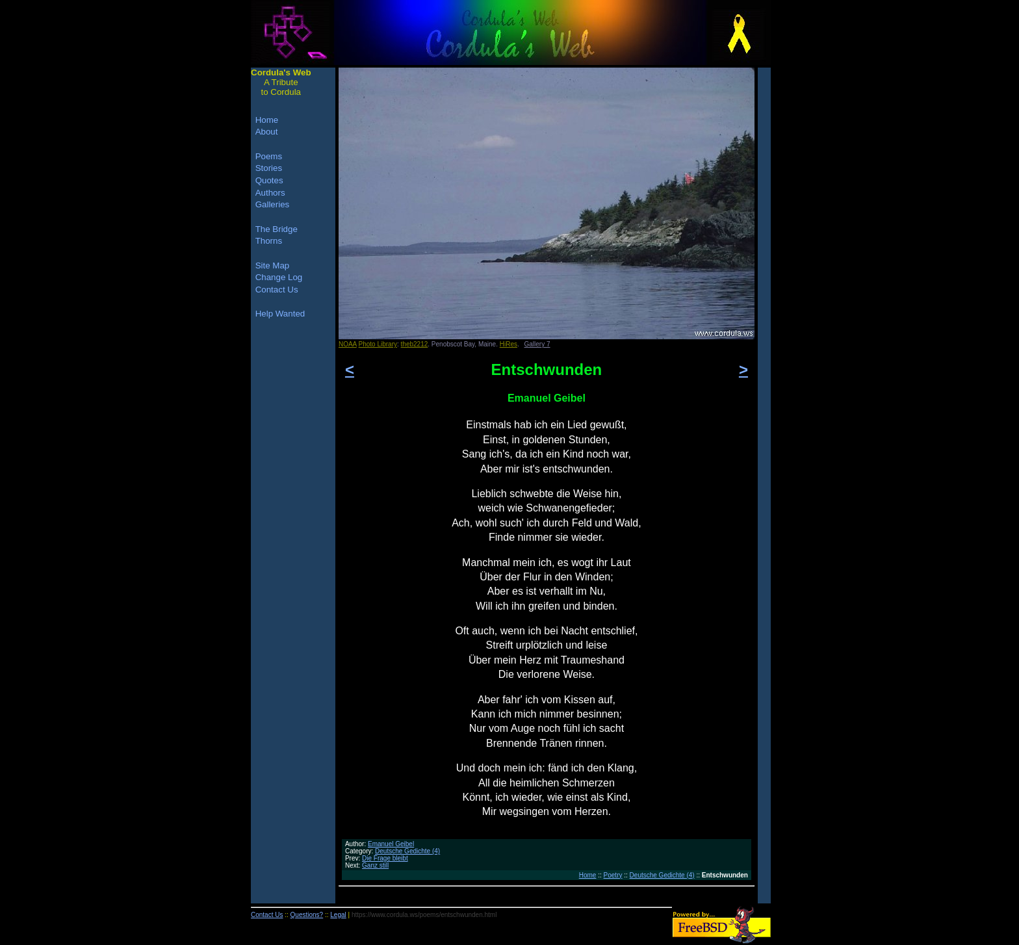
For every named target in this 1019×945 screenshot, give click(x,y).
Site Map (272, 265)
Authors (270, 193)
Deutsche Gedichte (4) (407, 851)
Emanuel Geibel (391, 844)
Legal (338, 914)
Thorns (268, 241)
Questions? (307, 914)
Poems (268, 156)
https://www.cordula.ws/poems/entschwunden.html (424, 914)
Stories (268, 168)
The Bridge (276, 229)
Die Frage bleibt (385, 858)
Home (588, 875)
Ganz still (375, 865)
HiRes (508, 344)
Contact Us (276, 289)
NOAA (348, 344)
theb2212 (414, 344)
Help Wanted (280, 313)
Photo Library (378, 344)
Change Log (279, 277)
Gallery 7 (537, 344)
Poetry (613, 875)
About (266, 131)
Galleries (272, 204)
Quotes (269, 180)
